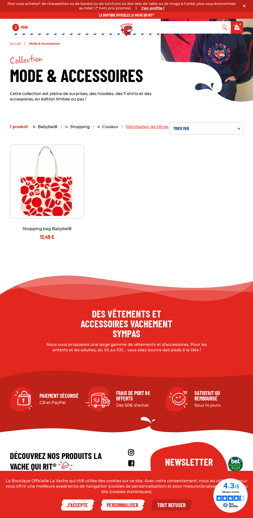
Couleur (110, 126)
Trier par (206, 128)
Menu (24, 27)
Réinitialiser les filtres (147, 126)
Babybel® (48, 126)
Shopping (80, 126)
